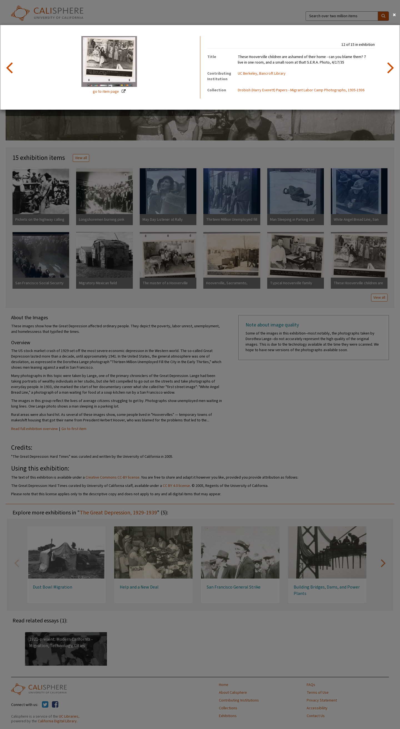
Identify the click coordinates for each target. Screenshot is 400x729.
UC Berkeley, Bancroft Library (262, 73)
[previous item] (9, 67)
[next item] (391, 67)
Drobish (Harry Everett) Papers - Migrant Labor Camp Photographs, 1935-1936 (301, 90)
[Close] (394, 15)
